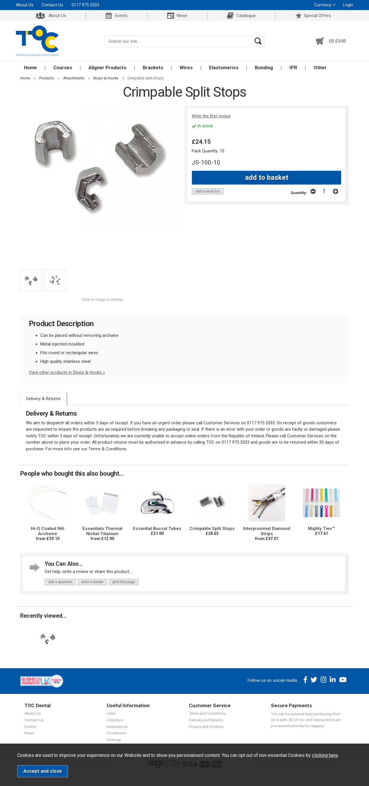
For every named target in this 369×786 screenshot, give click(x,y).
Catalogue (246, 15)
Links (111, 713)
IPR (293, 68)
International (117, 726)
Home (30, 68)
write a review (92, 582)
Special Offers (317, 15)
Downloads (116, 733)
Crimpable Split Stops (212, 528)
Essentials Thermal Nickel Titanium (102, 531)
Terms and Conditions (207, 713)
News (182, 15)
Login (348, 5)
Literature (115, 720)
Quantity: (299, 192)
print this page (123, 582)
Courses (62, 68)
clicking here (325, 755)
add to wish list (207, 191)
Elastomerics (223, 68)
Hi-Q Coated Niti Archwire (47, 531)
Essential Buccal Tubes (157, 528)
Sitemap (114, 739)
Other (320, 68)
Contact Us (52, 5)
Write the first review (211, 116)
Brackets (153, 68)
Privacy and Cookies (206, 726)
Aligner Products (107, 68)
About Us (24, 5)
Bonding (264, 68)
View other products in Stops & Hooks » (67, 372)
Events (121, 15)
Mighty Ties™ (321, 528)
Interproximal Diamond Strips (266, 531)
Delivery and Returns (206, 720)
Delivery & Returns (43, 398)
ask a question (60, 582)
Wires (186, 68)
